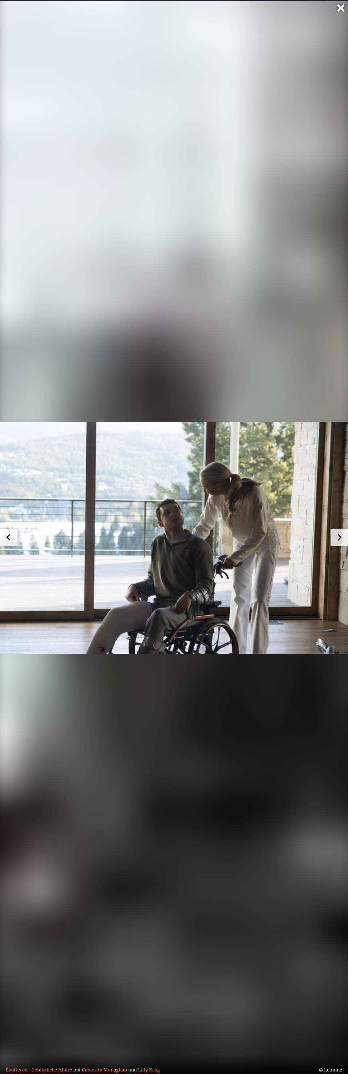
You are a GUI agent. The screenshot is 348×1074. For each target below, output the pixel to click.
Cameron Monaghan (104, 1069)
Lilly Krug (149, 1069)
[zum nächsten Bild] (339, 537)
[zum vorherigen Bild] (8, 537)
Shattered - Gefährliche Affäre (39, 1069)
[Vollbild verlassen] (340, 8)
